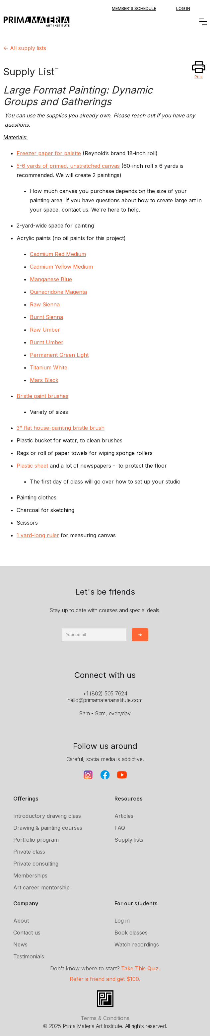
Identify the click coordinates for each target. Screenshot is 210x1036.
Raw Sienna (45, 304)
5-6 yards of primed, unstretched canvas (68, 165)
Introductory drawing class (47, 815)
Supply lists (128, 839)
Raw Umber (45, 329)
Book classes (131, 932)
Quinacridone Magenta (58, 292)
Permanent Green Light (59, 355)
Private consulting (35, 863)
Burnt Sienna (46, 317)
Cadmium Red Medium (58, 254)
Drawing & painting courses (47, 827)
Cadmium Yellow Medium (61, 266)
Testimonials (28, 956)
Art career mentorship (41, 887)
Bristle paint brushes (42, 396)
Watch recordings (136, 944)
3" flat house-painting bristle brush (61, 427)
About (21, 920)
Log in (122, 920)
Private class (29, 851)
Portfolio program (36, 839)
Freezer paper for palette (49, 153)
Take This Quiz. (140, 968)
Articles (123, 815)
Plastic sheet (32, 465)
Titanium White (48, 367)
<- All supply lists (24, 48)
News (20, 944)
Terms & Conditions (105, 1018)
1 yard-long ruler (38, 535)
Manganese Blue (51, 279)
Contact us (26, 932)
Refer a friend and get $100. (105, 979)
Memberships (30, 875)
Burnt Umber (46, 342)
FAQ (119, 827)
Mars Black (44, 380)
